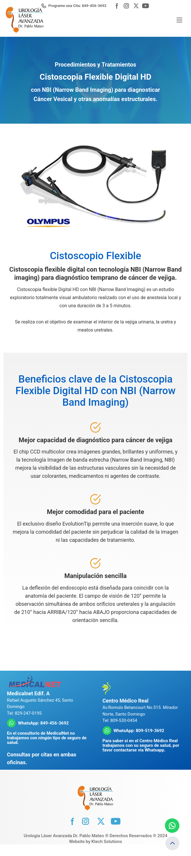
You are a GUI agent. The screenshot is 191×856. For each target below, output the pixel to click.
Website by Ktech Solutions (95, 841)
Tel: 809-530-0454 (120, 720)
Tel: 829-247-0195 (24, 713)
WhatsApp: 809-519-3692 (139, 730)
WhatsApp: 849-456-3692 (43, 723)
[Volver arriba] (172, 843)
